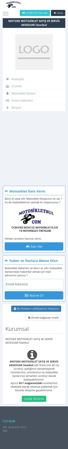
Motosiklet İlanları (21, 93)
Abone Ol (34, 295)
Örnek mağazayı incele (43, 317)
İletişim (13, 108)
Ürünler (14, 86)
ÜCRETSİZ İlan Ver (35, 13)
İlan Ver (34, 246)
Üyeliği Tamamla (34, 398)
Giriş (58, 13)
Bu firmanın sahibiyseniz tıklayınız (36, 308)
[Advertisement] (34, 150)
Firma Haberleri (19, 101)
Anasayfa (15, 79)
